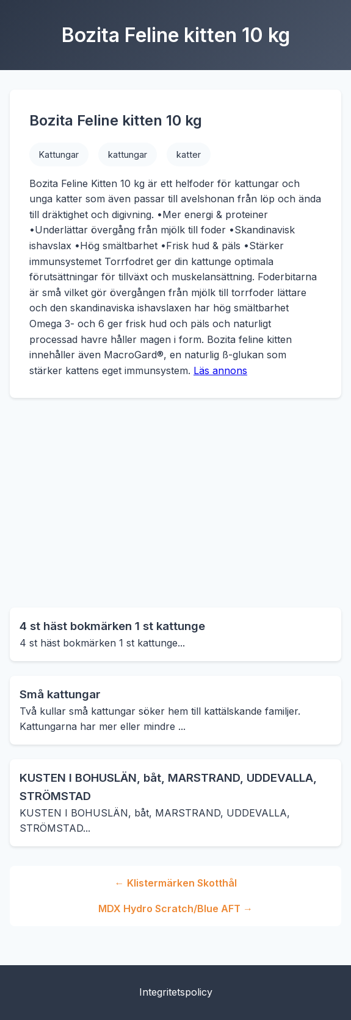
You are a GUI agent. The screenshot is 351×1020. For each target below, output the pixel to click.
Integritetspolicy (175, 992)
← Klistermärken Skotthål (176, 883)
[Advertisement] (175, 502)
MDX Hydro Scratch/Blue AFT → (175, 908)
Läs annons (220, 370)
